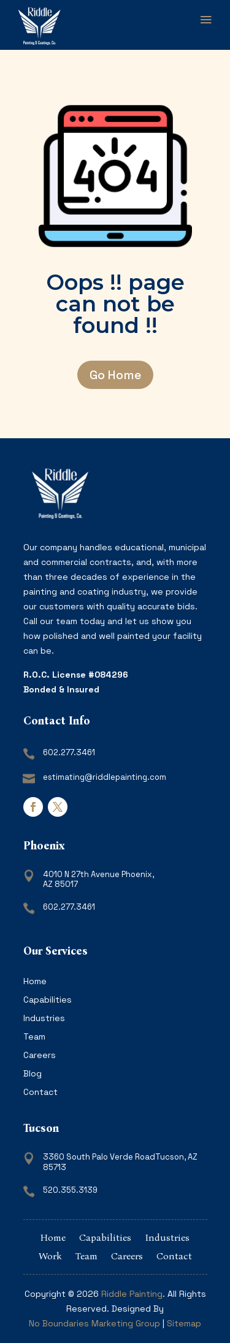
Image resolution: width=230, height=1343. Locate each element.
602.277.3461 (69, 752)
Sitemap (184, 1323)
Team (34, 1037)
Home (35, 982)
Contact (40, 1092)
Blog (32, 1074)
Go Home (115, 375)
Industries (44, 1019)
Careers (39, 1055)
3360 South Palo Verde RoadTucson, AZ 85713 (120, 1162)
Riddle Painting (132, 1293)
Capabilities (47, 1000)
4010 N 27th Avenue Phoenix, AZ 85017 (98, 879)
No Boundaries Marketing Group (94, 1323)
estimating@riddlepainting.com (104, 777)
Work (50, 1257)
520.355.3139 (70, 1190)
